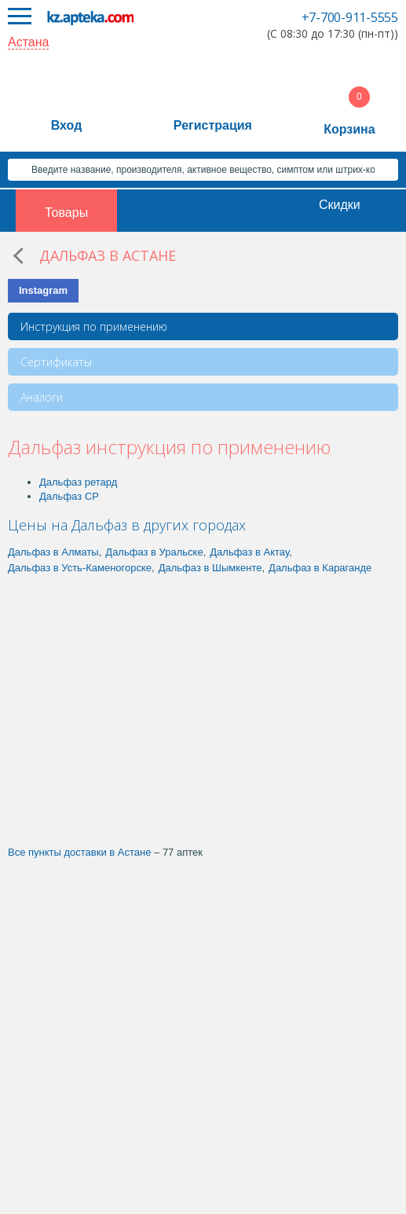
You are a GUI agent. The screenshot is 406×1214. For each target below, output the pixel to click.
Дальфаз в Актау (249, 552)
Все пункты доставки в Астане (79, 852)
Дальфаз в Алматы (53, 552)
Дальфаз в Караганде (320, 568)
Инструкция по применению (93, 326)
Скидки (339, 204)
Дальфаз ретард (78, 482)
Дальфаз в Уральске (154, 552)
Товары (66, 212)
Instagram (43, 290)
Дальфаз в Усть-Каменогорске (80, 568)
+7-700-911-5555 (350, 17)
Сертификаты (56, 361)
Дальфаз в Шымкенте (210, 568)
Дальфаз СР (69, 496)
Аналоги (41, 397)
